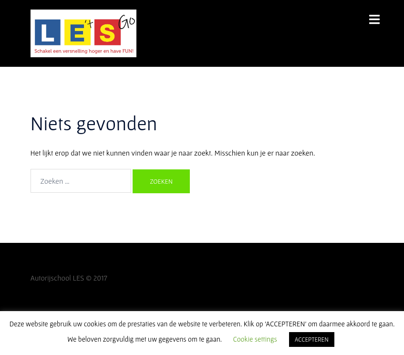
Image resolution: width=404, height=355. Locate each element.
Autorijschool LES (57, 277)
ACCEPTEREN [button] (312, 339)
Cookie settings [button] (255, 339)
